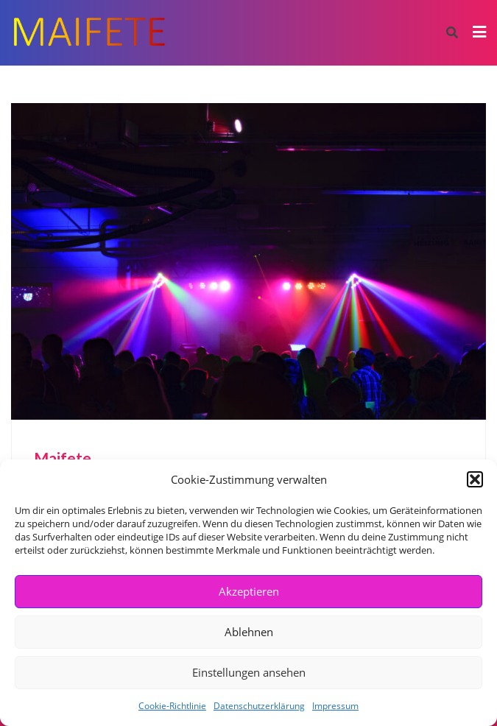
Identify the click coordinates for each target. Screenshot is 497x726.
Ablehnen (249, 631)
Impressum (335, 705)
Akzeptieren (249, 591)
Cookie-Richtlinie (172, 705)
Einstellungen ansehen (249, 672)
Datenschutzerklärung (259, 705)
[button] (475, 479)
